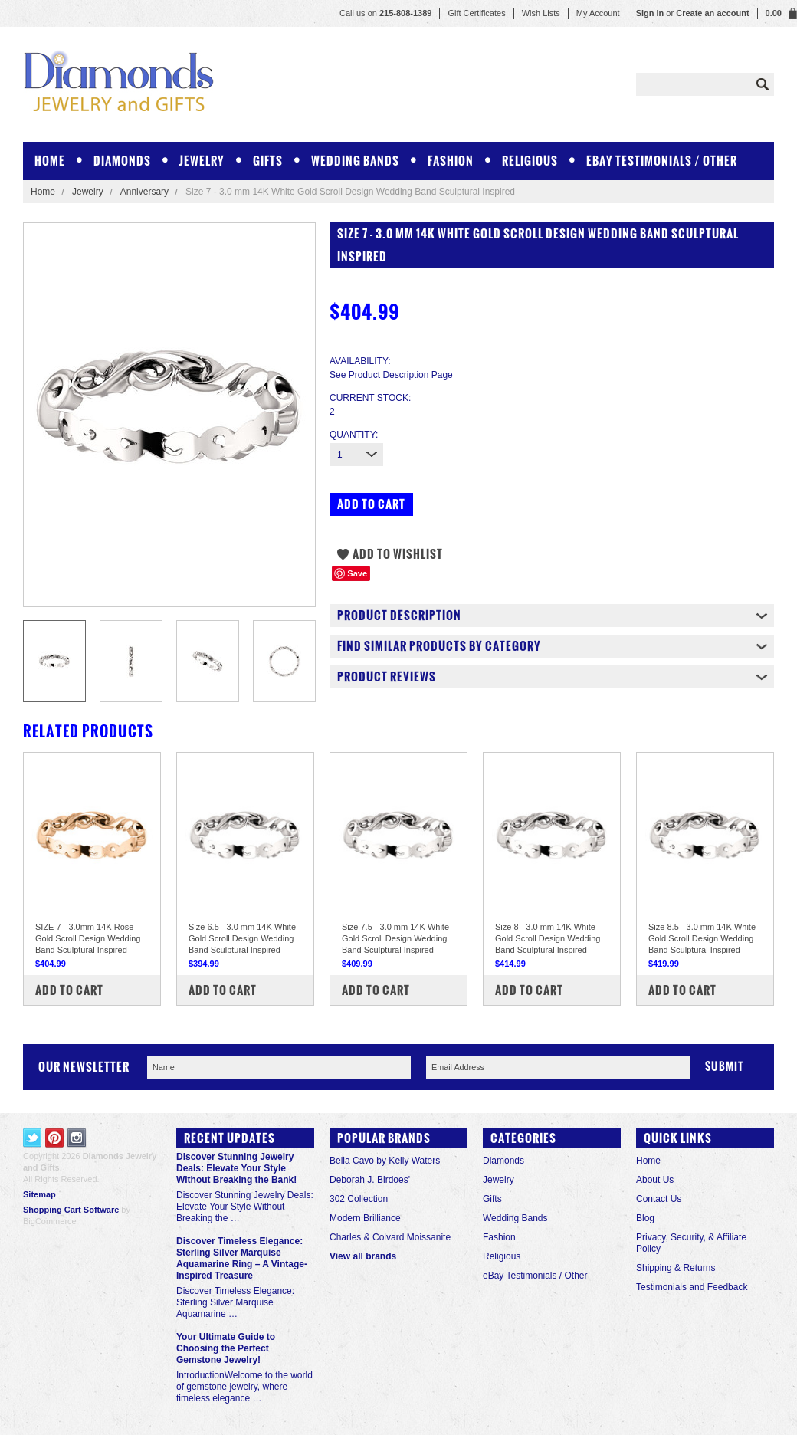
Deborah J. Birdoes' (370, 1179)
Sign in (650, 13)
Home (43, 191)
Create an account (712, 13)
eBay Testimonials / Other (661, 160)
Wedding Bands (355, 160)
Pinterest (54, 1138)
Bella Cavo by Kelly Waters (385, 1160)
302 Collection (359, 1199)
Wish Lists (541, 13)
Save (357, 573)
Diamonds (122, 160)
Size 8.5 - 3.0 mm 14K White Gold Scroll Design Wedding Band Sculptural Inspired (702, 938)
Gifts (268, 160)
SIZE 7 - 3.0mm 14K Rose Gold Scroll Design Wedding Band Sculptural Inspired (87, 938)
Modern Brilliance (365, 1218)
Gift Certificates (476, 13)
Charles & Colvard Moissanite (390, 1237)
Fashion (451, 160)
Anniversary (144, 191)
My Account (598, 13)
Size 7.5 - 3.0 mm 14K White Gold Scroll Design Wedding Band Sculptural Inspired (395, 938)
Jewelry (202, 160)
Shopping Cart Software (71, 1209)
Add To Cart (69, 990)
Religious (530, 160)
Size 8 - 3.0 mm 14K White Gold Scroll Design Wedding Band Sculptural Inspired (547, 938)
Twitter (32, 1138)
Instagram (77, 1138)
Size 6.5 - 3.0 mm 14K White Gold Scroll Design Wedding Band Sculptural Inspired (242, 938)
